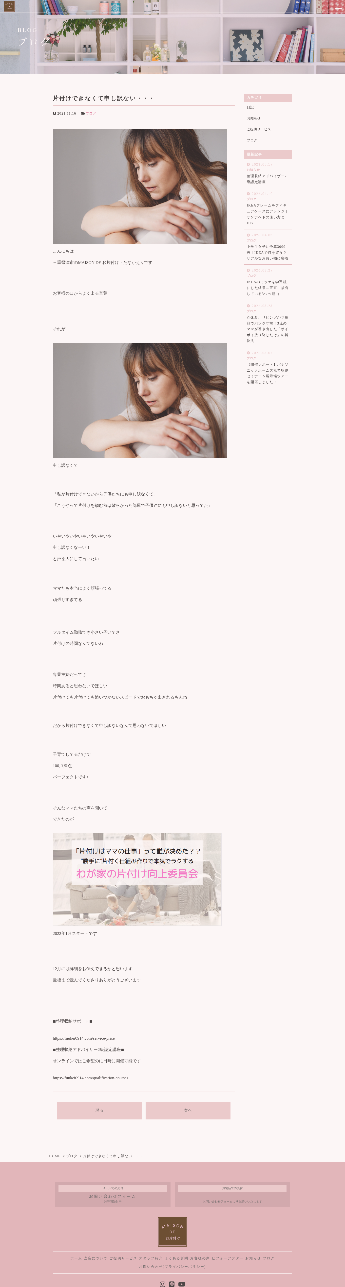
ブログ (91, 113)
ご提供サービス (259, 129)
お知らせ (254, 118)
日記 (250, 107)
